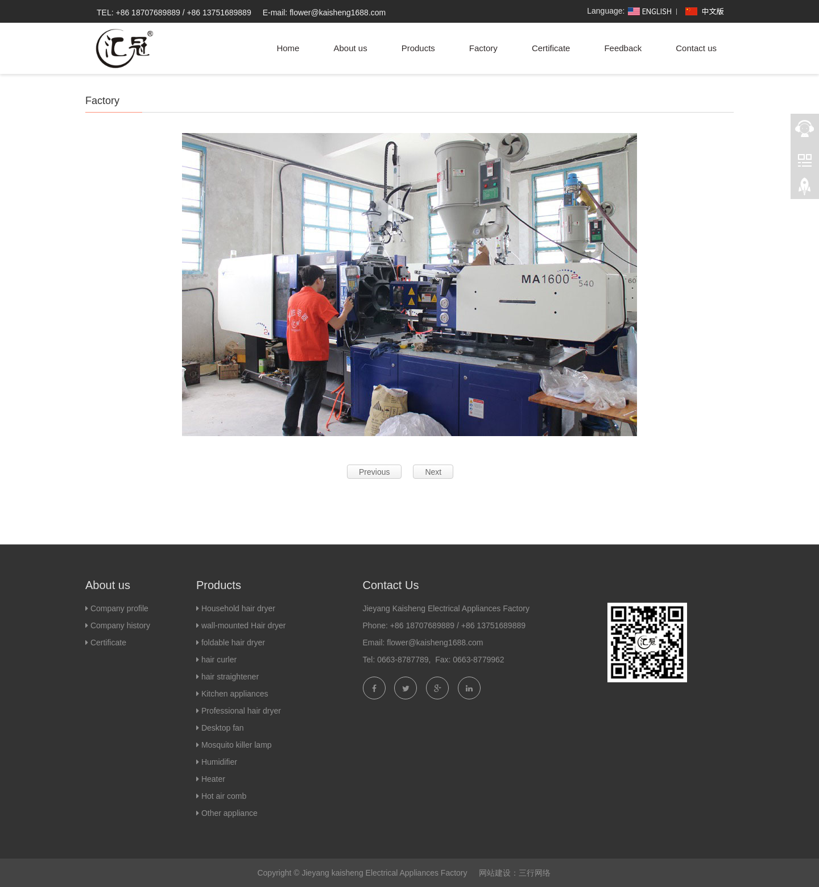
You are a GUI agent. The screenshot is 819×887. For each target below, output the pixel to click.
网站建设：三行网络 (515, 872)
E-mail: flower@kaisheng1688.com (324, 12)
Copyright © (278, 872)
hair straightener (230, 676)
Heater (213, 779)
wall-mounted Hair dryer (243, 625)
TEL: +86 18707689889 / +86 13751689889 (174, 12)
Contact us (696, 48)
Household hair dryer (238, 608)
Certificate (551, 48)
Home (287, 48)
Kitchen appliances (234, 693)
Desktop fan (222, 727)
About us (350, 48)
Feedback (623, 48)
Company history (119, 625)
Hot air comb (223, 796)
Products (418, 48)
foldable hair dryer (233, 642)
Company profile (119, 608)
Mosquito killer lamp (236, 744)
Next (433, 471)
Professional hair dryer (241, 710)
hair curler (219, 659)
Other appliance (229, 813)
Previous (374, 471)
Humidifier (219, 761)
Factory (483, 48)
